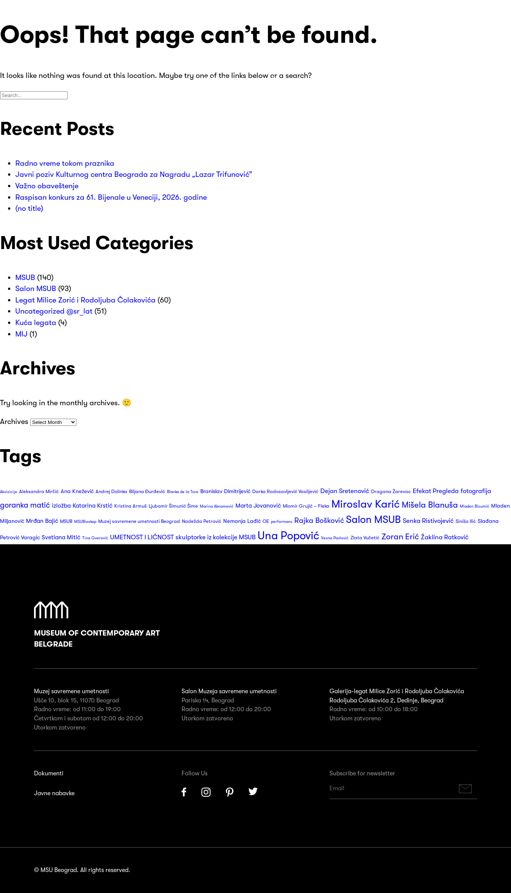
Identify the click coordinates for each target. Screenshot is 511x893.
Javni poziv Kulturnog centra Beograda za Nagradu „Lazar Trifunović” (133, 174)
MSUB (25, 277)
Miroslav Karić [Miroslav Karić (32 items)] (365, 504)
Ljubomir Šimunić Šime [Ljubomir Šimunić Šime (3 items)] (173, 506)
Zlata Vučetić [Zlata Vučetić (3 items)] (365, 537)
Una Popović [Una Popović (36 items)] (288, 535)
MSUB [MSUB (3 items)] (66, 521)
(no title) (29, 208)
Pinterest (230, 792)
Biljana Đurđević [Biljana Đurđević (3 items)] (147, 491)
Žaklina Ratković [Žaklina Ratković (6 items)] (445, 537)
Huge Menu (476, 56)
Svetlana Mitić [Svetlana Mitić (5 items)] (61, 537)
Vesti (211, 90)
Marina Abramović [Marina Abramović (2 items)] (217, 506)
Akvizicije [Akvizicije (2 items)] (8, 491)
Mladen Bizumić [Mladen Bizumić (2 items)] (474, 506)
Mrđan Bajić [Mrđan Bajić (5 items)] (42, 521)
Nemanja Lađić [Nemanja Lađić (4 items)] (242, 521)
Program (217, 68)
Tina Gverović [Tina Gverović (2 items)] (95, 537)
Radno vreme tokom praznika (64, 163)
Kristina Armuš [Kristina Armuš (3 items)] (130, 506)
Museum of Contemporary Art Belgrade (97, 625)
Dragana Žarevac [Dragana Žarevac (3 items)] (391, 491)
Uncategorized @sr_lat (53, 311)
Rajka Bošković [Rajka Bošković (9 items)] (319, 520)
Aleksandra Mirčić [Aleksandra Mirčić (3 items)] (39, 491)
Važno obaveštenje (46, 185)
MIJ (21, 334)
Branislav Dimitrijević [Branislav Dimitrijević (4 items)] (225, 491)
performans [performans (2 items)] (281, 521)
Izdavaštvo (288, 68)
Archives (14, 421)
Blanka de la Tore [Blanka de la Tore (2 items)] (182, 491)
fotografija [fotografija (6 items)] (476, 491)
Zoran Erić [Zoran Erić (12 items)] (400, 536)
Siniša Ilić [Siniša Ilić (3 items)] (466, 521)
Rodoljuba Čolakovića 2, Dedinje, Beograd (386, 700)
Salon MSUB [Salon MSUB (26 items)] (373, 520)
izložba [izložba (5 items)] (61, 505)
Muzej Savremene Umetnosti (46, 61)
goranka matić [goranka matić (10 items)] (25, 505)
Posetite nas (222, 56)
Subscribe (465, 788)
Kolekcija (217, 79)
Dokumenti (48, 773)
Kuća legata (35, 322)
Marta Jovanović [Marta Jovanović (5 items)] (258, 505)
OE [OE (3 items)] (266, 521)
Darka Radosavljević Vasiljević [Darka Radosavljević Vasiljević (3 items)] (285, 491)
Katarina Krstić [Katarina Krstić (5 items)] (92, 505)
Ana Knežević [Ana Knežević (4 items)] (77, 491)
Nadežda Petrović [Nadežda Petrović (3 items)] (201, 521)
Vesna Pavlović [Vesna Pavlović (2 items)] (335, 537)
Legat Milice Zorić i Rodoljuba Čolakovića (85, 300)
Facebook (184, 792)
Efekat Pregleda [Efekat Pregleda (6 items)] (436, 491)
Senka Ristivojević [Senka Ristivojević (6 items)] (428, 520)
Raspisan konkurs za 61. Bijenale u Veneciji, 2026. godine (111, 197)
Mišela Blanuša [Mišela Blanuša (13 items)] (430, 505)
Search (450, 56)
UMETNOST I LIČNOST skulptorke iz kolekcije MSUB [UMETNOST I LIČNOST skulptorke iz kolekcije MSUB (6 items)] (183, 537)
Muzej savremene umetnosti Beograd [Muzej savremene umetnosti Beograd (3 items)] (139, 521)
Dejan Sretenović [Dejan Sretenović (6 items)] (344, 491)
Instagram (206, 792)
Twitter (253, 792)
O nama (284, 56)
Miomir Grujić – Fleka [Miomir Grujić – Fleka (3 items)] (306, 506)
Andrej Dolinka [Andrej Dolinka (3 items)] (111, 491)
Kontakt (283, 90)
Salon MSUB (35, 288)
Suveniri (283, 79)
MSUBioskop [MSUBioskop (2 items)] (85, 521)
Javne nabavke (54, 793)
